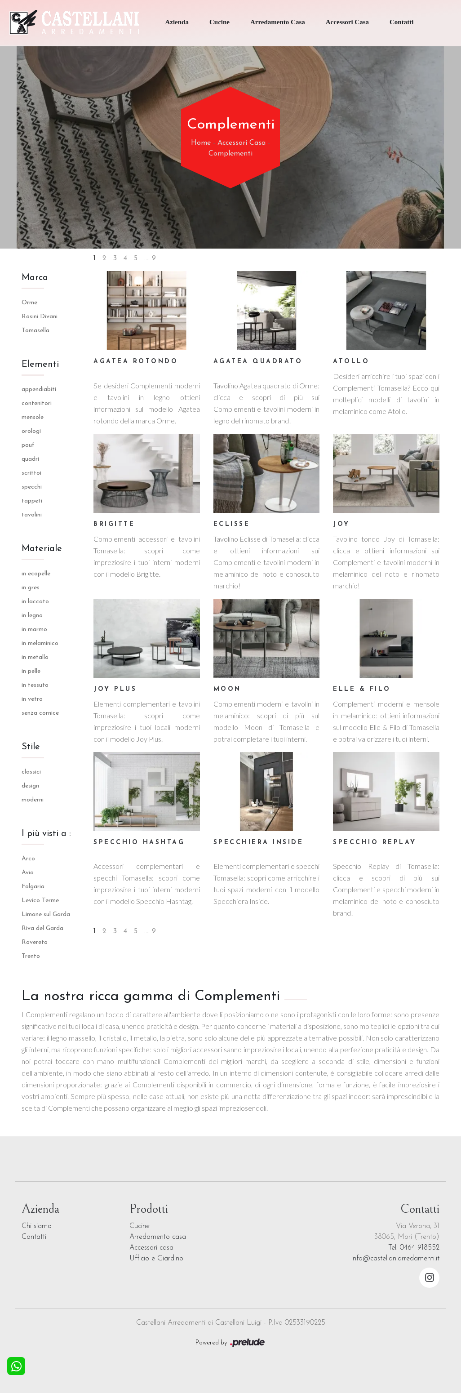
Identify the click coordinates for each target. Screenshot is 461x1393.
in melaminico (40, 643)
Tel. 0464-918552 (413, 1247)
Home (201, 143)
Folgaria (33, 886)
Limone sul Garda (46, 914)
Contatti (401, 22)
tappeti (32, 501)
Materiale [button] (42, 548)
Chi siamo (37, 1226)
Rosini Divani (40, 316)
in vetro (32, 699)
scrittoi (31, 473)
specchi (32, 487)
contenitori (37, 403)
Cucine (219, 22)
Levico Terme (40, 900)
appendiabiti (39, 389)
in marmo (34, 629)
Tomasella (35, 330)
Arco (28, 858)
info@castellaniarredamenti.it (395, 1258)
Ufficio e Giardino (156, 1258)
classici (31, 772)
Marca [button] (35, 277)
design (30, 786)
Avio (28, 872)
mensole (33, 417)
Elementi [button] (40, 364)
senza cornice (40, 713)
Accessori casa (151, 1247)
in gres (31, 587)
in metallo (35, 657)
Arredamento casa (157, 1237)
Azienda (177, 22)
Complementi (230, 153)
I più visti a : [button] (46, 833)
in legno (32, 615)
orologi (31, 431)
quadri (30, 459)
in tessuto (35, 685)
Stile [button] (31, 747)
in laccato (35, 601)
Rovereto (35, 942)
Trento (31, 956)
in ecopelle (36, 573)
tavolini (32, 515)
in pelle (31, 671)
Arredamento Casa (277, 22)
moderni (33, 800)
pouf (28, 445)
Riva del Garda (42, 928)
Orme (29, 302)
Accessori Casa (347, 22)
